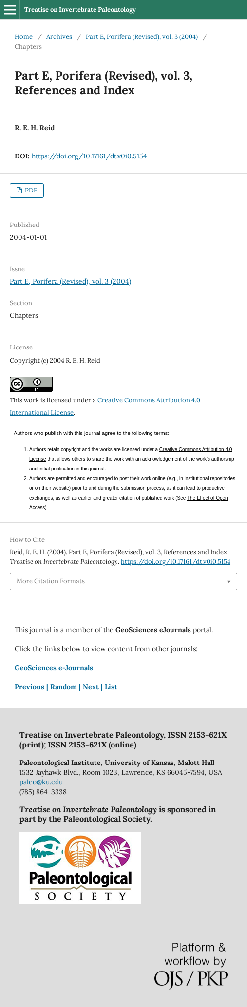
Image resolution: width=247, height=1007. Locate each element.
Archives (59, 37)
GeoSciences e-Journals (54, 667)
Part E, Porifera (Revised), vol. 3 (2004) (142, 37)
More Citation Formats (51, 581)
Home (24, 37)
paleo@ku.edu (41, 782)
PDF (30, 190)
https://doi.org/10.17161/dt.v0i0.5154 (89, 156)
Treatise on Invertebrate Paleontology (80, 9)
